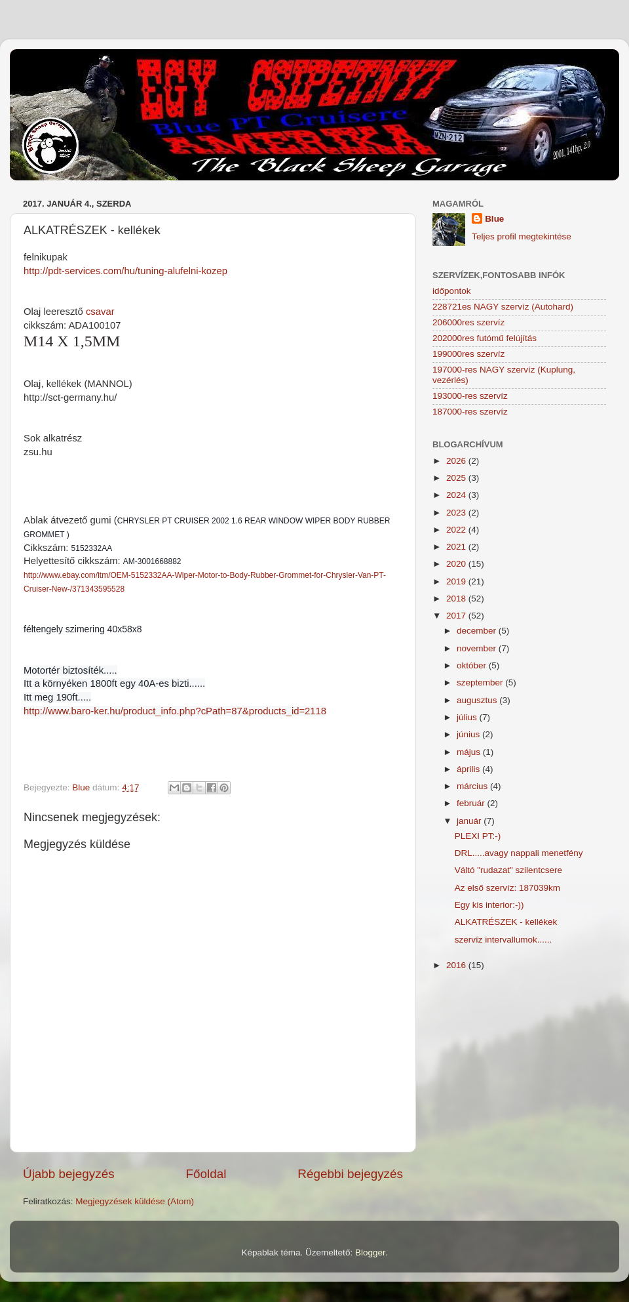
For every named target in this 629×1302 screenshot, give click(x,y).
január (470, 821)
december (478, 631)
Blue (494, 219)
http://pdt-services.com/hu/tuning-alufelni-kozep (125, 271)
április (469, 769)
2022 (457, 530)
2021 (457, 547)
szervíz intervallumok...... (503, 940)
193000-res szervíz (470, 396)
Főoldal (206, 1174)
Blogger (370, 1252)
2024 (457, 495)
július (468, 717)
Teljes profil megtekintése (521, 236)
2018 (457, 598)
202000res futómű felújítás (484, 338)
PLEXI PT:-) (478, 836)
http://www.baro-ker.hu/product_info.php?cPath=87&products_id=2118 (175, 711)
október (473, 665)
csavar (100, 311)
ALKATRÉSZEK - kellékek (506, 922)
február (472, 803)
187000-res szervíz (470, 412)
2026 (457, 461)
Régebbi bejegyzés (350, 1174)
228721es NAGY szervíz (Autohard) (502, 307)
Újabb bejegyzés (69, 1174)
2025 (457, 478)
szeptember (481, 682)
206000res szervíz (468, 322)
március (473, 786)
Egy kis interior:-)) (489, 905)
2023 (457, 513)
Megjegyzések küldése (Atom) (134, 1201)
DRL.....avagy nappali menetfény (519, 853)
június (469, 734)
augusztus (478, 700)
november (478, 648)
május (470, 752)
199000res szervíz (468, 354)
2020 (457, 564)
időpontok (451, 291)
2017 (457, 615)
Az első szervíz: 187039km (507, 888)
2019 (457, 581)
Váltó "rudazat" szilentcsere (508, 870)
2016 (457, 965)
